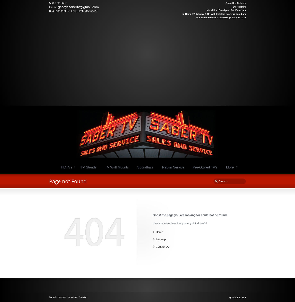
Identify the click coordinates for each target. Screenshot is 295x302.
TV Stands (88, 167)
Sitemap (161, 239)
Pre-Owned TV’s (205, 167)
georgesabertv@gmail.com (78, 7)
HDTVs (66, 167)
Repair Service (173, 167)
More (230, 167)
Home (159, 232)
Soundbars (145, 167)
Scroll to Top (239, 297)
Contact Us (162, 246)
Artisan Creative (79, 297)
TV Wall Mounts (117, 167)
